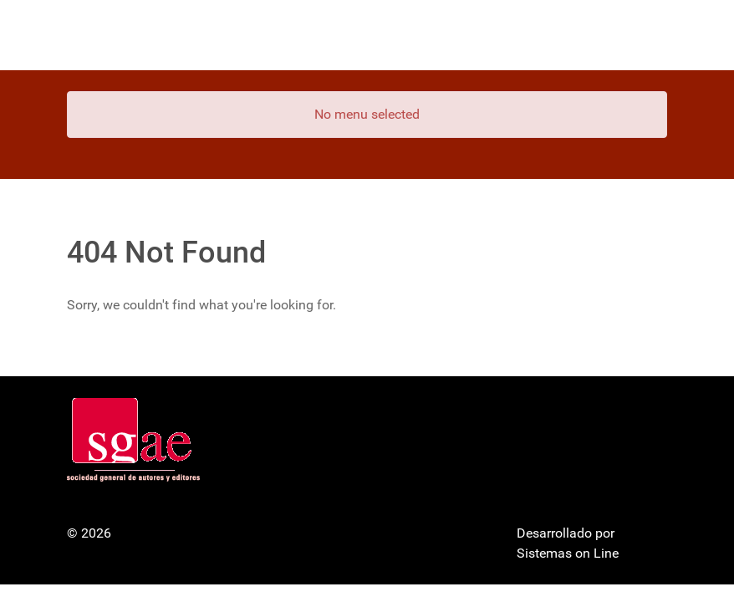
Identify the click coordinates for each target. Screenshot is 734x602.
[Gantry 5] (129, 35)
